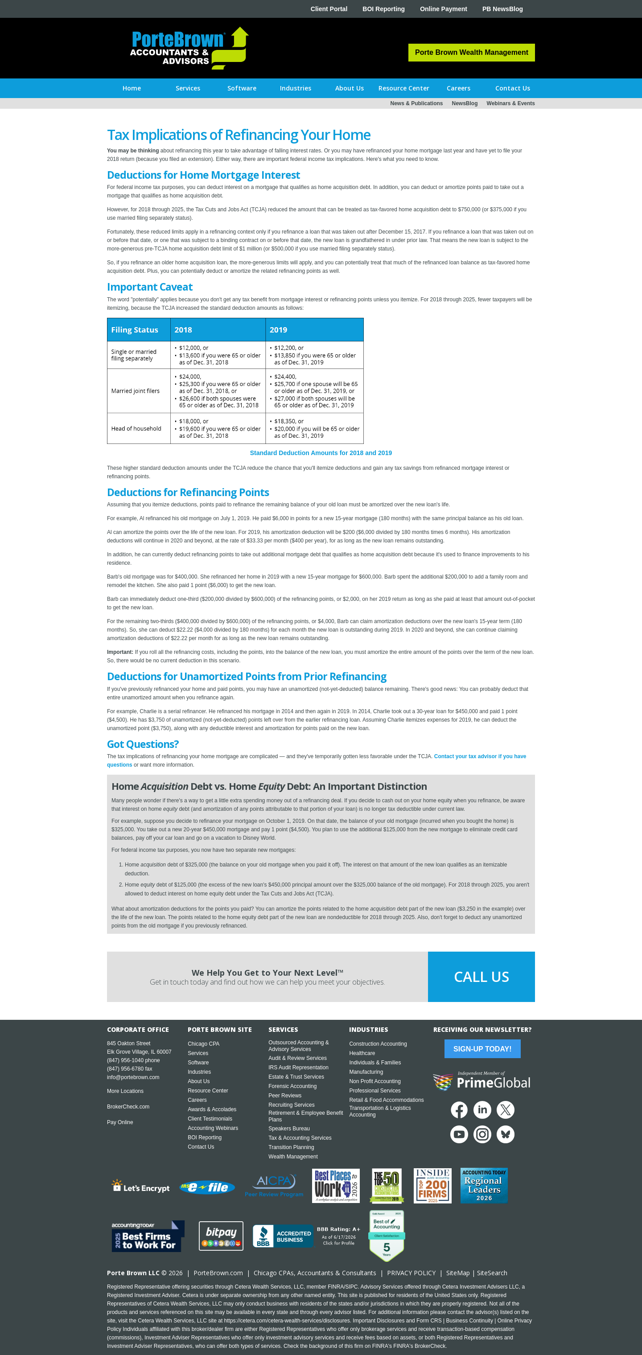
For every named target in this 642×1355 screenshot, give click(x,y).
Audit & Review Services (297, 1058)
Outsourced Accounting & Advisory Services (298, 1045)
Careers (197, 1100)
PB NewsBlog (502, 8)
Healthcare (362, 1053)
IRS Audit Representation (298, 1067)
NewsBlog (465, 103)
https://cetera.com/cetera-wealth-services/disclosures (287, 1321)
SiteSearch (492, 1273)
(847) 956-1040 (125, 1060)
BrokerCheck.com (128, 1107)
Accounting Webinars (213, 1128)
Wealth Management (293, 1157)
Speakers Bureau (289, 1128)
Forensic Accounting (292, 1086)
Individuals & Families (375, 1062)
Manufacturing (366, 1072)
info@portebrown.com (133, 1077)
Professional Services (374, 1091)
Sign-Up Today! (482, 1049)
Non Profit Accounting (374, 1081)
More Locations (125, 1091)
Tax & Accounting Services (299, 1138)
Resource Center (208, 1091)
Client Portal (329, 8)
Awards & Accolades (212, 1109)
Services (198, 1053)
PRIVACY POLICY (411, 1273)
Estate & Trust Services (296, 1077)
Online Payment (443, 8)
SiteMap (458, 1273)
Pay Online (120, 1122)
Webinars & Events (511, 103)
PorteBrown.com (218, 1273)
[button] (188, 88)
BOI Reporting (383, 8)
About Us (199, 1081)
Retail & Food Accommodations (386, 1100)
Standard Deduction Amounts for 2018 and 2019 (321, 452)
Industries (199, 1072)
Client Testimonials (210, 1119)
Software (198, 1062)
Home (132, 88)
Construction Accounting (378, 1044)
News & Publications (416, 103)
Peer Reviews (284, 1095)
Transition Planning (291, 1147)
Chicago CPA (203, 1044)
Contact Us (201, 1147)
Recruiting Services (291, 1105)
